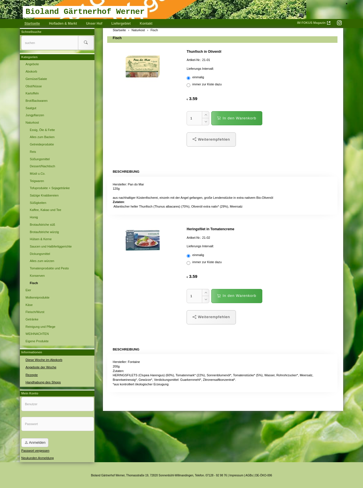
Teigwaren (37, 181)
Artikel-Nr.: (194, 60)
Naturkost (32, 122)
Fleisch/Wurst (35, 312)
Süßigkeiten (38, 202)
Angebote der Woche (40, 366)
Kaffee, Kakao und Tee (45, 210)
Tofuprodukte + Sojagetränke (50, 188)
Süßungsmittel (40, 159)
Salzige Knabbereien (44, 195)
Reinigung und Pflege (40, 326)
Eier (28, 290)
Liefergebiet (121, 24)
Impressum (236, 474)
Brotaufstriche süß (42, 224)
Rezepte (31, 374)
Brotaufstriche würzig (44, 232)
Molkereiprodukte (37, 297)
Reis (33, 151)
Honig (34, 217)
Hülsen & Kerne (41, 239)
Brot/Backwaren (37, 100)
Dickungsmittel (40, 253)
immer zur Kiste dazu (204, 85)
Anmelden (34, 442)
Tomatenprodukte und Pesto (49, 268)
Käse (29, 305)
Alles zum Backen (42, 137)
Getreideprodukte (42, 144)
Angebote (32, 64)
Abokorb (31, 71)
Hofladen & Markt (63, 24)
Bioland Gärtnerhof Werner (85, 11)
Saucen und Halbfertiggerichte (51, 246)
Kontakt (146, 24)
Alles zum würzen (42, 261)
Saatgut (31, 108)
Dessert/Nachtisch (42, 166)
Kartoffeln (32, 93)
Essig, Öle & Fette (42, 130)
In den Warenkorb (236, 118)
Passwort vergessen (35, 449)
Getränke (32, 319)
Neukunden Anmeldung (37, 457)
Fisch (117, 38)
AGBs (249, 474)
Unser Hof (94, 24)
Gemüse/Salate (36, 79)
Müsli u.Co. (37, 173)
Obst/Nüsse (34, 86)
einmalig (196, 77)
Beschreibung (125, 171)
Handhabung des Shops (42, 381)
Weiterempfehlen (211, 139)
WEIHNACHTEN (37, 333)
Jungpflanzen (35, 115)
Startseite (32, 24)
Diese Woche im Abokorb (43, 359)
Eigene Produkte (37, 341)
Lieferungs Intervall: (200, 68)
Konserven (37, 275)
